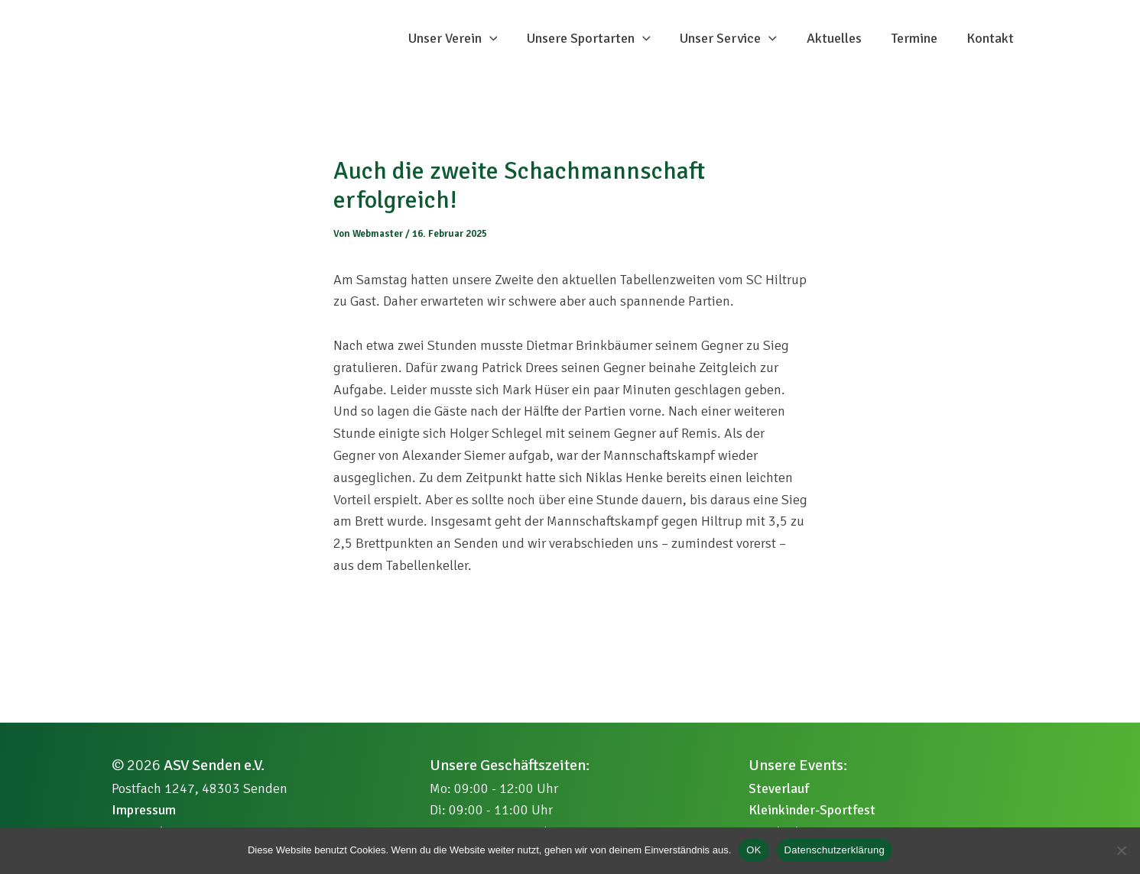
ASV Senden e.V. (214, 765)
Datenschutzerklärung (834, 850)
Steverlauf (779, 788)
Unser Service (735, 50)
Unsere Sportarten (598, 50)
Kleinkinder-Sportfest (812, 809)
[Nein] (1121, 850)
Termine (917, 50)
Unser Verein (463, 50)
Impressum (144, 809)
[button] (500, 50)
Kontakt (991, 50)
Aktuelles (839, 50)
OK (753, 850)
